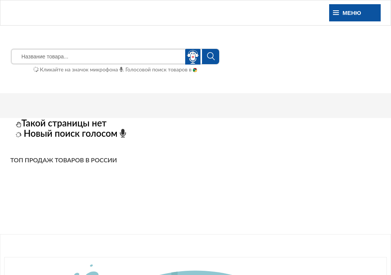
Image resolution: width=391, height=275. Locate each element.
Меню (347, 13)
